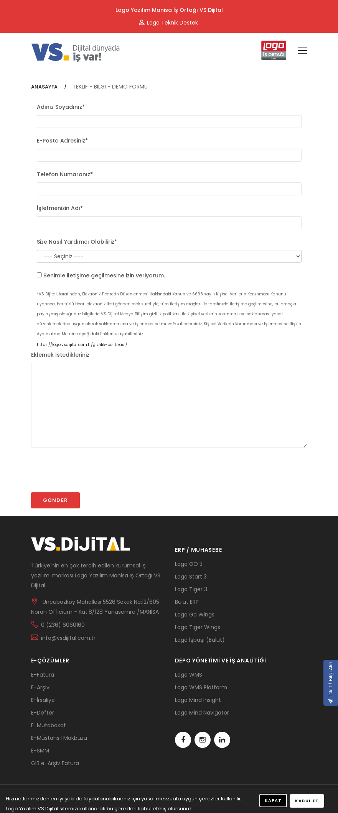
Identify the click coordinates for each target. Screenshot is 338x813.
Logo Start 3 (191, 576)
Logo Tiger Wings (197, 627)
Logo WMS (188, 675)
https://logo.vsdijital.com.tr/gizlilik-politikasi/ (82, 344)
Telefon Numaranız (65, 174)
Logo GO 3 (189, 564)
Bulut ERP (187, 602)
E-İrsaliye (43, 700)
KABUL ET (307, 801)
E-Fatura (42, 675)
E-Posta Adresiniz (62, 140)
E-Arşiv (40, 687)
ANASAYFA (45, 86)
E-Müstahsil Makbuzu (59, 738)
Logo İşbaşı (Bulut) (200, 640)
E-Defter (42, 712)
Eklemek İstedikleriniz (60, 355)
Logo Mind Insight (198, 700)
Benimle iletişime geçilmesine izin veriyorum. (104, 275)
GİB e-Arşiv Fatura (55, 763)
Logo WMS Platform (201, 687)
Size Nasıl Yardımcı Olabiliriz (77, 242)
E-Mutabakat (48, 725)
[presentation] (89, 473)
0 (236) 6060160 (63, 625)
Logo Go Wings (194, 614)
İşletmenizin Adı (60, 208)
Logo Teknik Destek (168, 22)
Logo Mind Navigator (202, 712)
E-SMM (40, 750)
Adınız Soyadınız (61, 107)
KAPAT (273, 800)
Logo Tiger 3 (191, 589)
